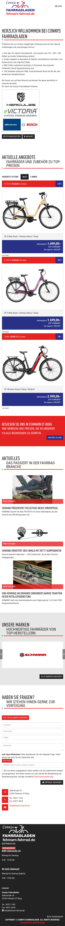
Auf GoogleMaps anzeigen (15, 717)
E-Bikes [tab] (33, 177)
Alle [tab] (24, 177)
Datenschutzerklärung (44, 776)
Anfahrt (28, 136)
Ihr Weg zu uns (55, 437)
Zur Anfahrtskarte (55, 916)
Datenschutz (26, 923)
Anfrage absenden (52, 782)
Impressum (39, 923)
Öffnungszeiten (11, 136)
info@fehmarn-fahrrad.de (19, 805)
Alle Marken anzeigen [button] (51, 676)
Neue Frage (7, 761)
